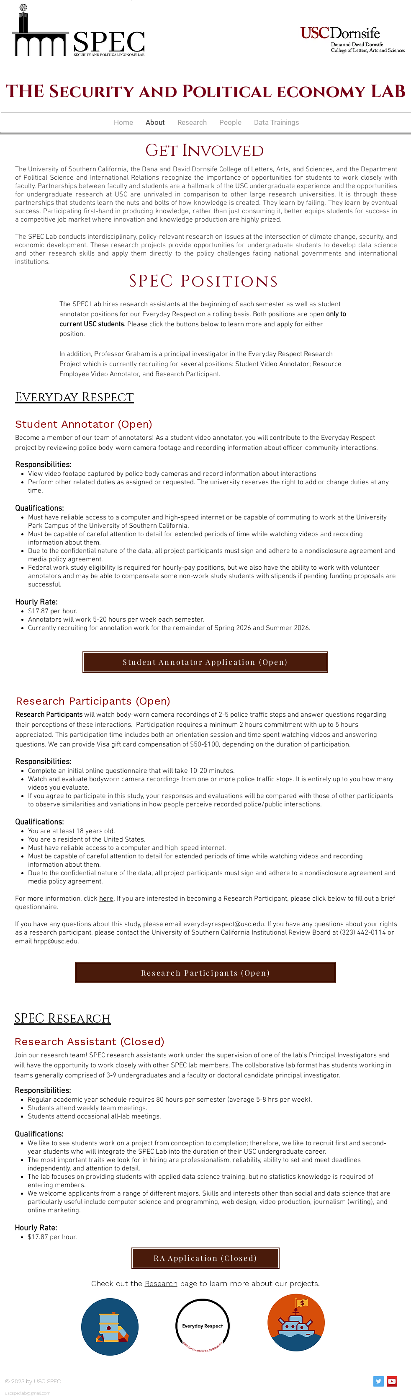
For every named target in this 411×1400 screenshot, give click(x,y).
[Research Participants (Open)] (205, 972)
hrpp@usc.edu (55, 942)
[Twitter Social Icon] (378, 1381)
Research (161, 1283)
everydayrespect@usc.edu (223, 924)
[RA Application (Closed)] (205, 1258)
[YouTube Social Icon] (392, 1381)
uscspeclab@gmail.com (28, 1393)
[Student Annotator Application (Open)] (205, 662)
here (106, 899)
